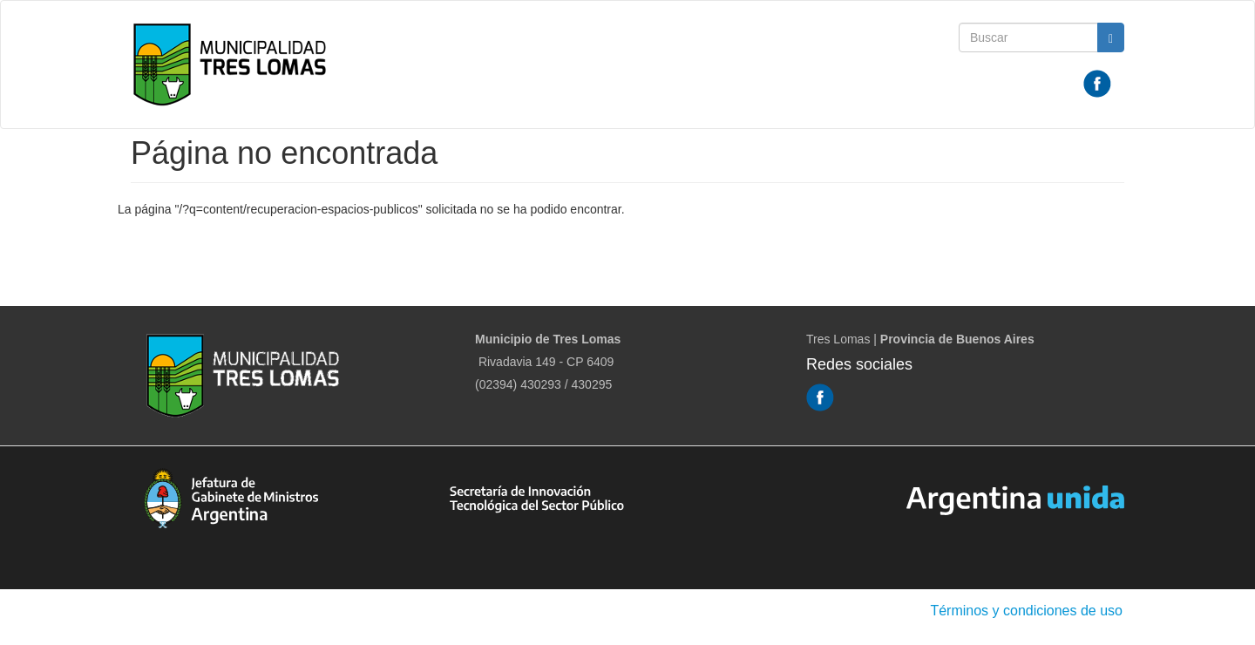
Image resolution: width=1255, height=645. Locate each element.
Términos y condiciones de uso (1026, 610)
